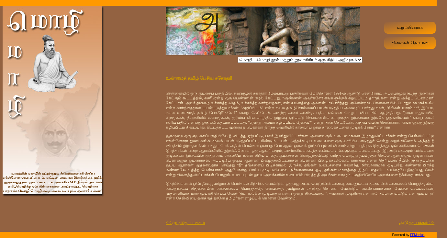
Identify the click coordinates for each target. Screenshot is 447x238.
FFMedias (417, 235)
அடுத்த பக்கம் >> (416, 222)
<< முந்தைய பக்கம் (185, 222)
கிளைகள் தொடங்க (410, 42)
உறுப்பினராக (410, 27)
